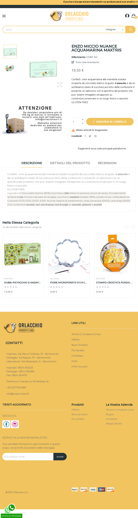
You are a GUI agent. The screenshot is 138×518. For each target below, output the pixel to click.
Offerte (75, 348)
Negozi (110, 423)
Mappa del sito (114, 432)
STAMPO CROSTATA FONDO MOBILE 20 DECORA (115, 291)
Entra (74, 369)
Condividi (85, 145)
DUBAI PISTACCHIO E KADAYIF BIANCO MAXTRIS (23, 291)
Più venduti (77, 359)
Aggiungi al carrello (98, 130)
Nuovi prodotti (79, 353)
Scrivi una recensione (87, 62)
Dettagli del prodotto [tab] (70, 172)
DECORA (54, 287)
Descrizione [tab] (29, 172)
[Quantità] (76, 121)
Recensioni (109, 172)
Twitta (90, 145)
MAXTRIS (8, 287)
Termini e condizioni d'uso (86, 343)
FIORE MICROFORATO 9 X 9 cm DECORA (69, 291)
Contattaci (77, 364)
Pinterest (96, 145)
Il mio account (79, 375)
